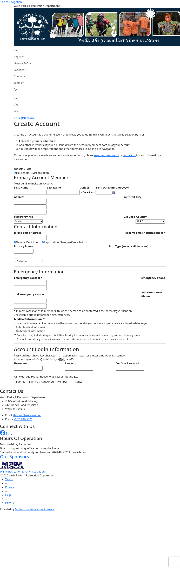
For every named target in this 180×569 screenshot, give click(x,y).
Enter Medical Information (32, 327)
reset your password (106, 155)
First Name (21, 187)
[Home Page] (22, 50)
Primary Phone (23, 246)
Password (71, 363)
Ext (111, 246)
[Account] (22, 89)
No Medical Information (30, 331)
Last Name (54, 187)
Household (23, 173)
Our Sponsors (14, 457)
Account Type (23, 168)
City (138, 197)
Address (19, 197)
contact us (129, 155)
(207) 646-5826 (23, 419)
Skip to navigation (11, 2)
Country (141, 217)
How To (9, 502)
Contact (18, 76)
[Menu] (16, 111)
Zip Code (129, 217)
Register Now (26, 118)
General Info (21, 63)
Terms (9, 479)
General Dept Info (27, 242)
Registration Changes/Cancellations (65, 242)
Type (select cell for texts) (131, 246)
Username (20, 363)
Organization (41, 173)
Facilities (19, 70)
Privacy (9, 487)
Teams (18, 83)
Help (8, 495)
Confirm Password (127, 363)
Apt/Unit (129, 197)
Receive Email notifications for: (145, 233)
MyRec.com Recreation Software (34, 509)
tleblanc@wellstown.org (27, 415)
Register (19, 57)
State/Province (23, 217)
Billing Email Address (27, 233)
